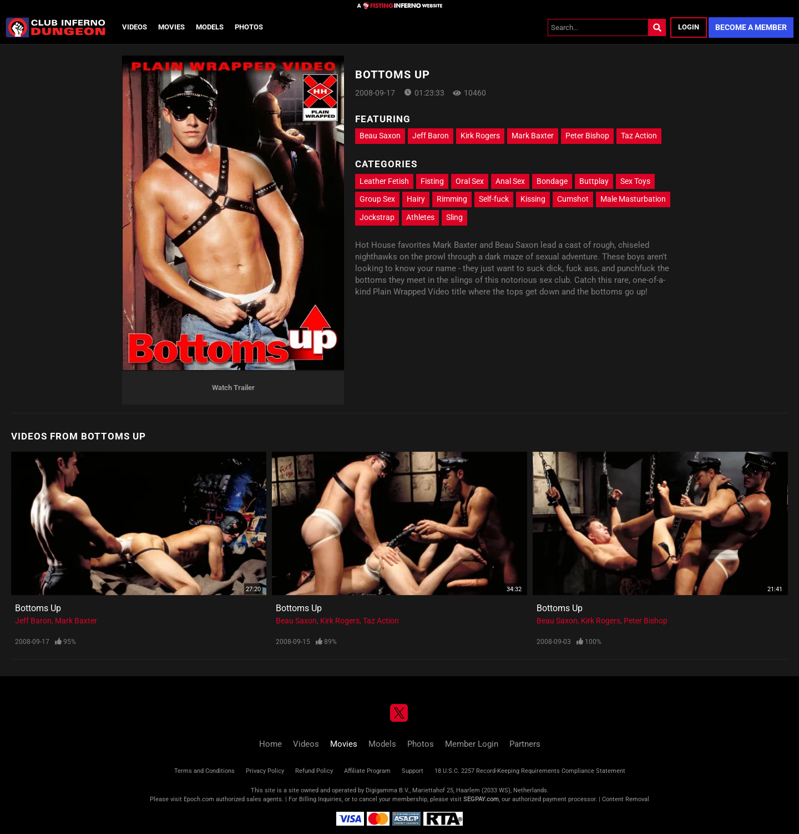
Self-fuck (494, 198)
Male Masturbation (633, 198)
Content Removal (625, 799)
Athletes (420, 217)
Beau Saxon (380, 135)
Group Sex (377, 198)
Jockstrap (377, 217)
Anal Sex (510, 181)
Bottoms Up (38, 608)
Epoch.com (199, 799)
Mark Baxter (533, 135)
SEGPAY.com (481, 799)
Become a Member (751, 27)
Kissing (532, 198)
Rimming (452, 198)
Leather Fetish (384, 181)
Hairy (416, 198)
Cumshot (573, 198)
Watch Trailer (233, 387)
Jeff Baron (430, 135)
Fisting (432, 181)
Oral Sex (470, 181)
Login (688, 27)
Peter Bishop (587, 135)
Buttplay (594, 181)
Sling (454, 217)
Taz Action (639, 135)
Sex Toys (635, 181)
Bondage (552, 181)
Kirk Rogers (480, 135)
